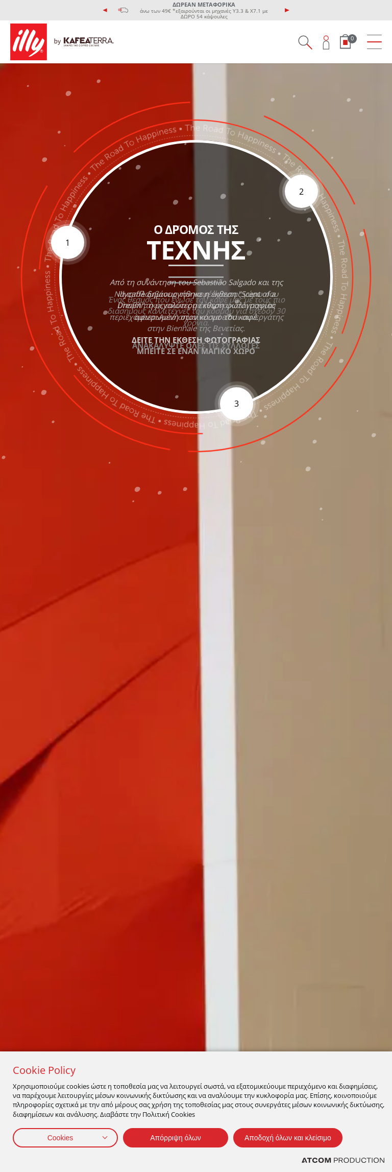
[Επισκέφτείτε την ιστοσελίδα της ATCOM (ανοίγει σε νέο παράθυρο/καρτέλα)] (343, 1160)
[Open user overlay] (326, 42)
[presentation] (105, 10)
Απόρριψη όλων (175, 1138)
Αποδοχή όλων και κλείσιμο (287, 1138)
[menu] (374, 42)
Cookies (60, 1138)
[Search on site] (305, 42)
